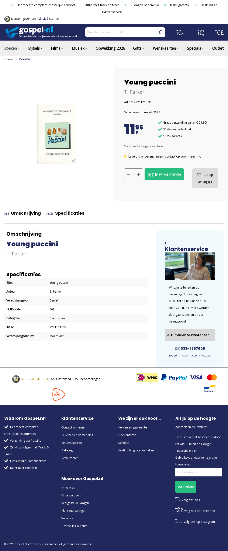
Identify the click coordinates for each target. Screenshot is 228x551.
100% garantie (177, 5)
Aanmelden (186, 487)
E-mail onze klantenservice (191, 335)
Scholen (123, 443)
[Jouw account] (180, 32)
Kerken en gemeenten (133, 427)
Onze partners (71, 495)
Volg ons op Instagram (195, 522)
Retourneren (70, 458)
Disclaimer (51, 544)
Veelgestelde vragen (75, 503)
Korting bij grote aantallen (136, 450)
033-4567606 (190, 348)
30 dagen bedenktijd (142, 5)
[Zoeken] (160, 32)
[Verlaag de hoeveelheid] (128, 174)
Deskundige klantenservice (28, 461)
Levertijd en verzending (77, 435)
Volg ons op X (188, 500)
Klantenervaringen (73, 511)
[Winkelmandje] (219, 32)
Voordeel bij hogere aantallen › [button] (145, 146)
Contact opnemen (73, 427)
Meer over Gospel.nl (24, 468)
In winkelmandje (164, 174)
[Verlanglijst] (201, 32)
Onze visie (68, 488)
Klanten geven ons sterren (31, 19)
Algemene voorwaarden (77, 544)
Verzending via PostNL (25, 440)
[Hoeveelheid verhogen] (138, 174)
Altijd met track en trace (100, 5)
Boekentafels (127, 435)
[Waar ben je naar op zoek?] (120, 32)
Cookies (35, 544)
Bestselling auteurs (74, 526)
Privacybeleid (184, 451)
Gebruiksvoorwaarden (190, 457)
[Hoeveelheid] (133, 174)
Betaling (67, 450)
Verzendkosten (71, 443)
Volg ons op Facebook (195, 511)
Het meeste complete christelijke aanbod (43, 5)
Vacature (67, 518)
